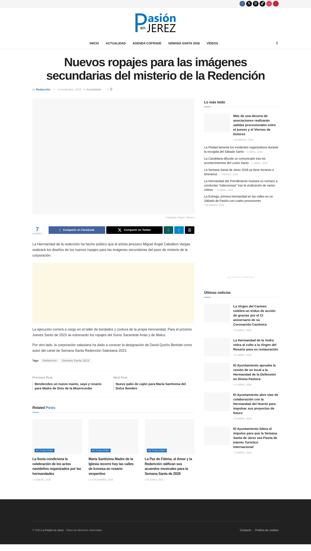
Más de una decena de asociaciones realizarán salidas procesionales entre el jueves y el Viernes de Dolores (254, 125)
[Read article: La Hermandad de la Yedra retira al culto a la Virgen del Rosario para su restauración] (217, 347)
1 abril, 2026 (259, 163)
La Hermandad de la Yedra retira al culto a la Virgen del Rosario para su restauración (255, 344)
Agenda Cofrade (147, 43)
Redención (50, 361)
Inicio (94, 43)
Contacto (245, 536)
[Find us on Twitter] (249, 3)
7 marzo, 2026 (228, 174)
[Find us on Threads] (256, 3)
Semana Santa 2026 (184, 43)
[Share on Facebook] (77, 230)
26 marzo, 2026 (243, 139)
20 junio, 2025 (154, 486)
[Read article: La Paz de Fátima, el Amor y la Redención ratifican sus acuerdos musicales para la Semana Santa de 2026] (169, 443)
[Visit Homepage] (155, 22)
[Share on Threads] (189, 230)
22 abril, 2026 (242, 355)
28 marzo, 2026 (214, 205)
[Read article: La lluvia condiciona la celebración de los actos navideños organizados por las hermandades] (57, 443)
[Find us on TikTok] (262, 3)
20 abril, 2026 (242, 418)
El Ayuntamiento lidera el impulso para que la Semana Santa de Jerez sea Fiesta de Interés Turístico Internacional (255, 438)
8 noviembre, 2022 (69, 89)
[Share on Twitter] (134, 230)
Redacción (43, 89)
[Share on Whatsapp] (168, 230)
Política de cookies (267, 536)
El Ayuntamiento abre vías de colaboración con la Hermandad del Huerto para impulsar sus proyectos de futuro (255, 404)
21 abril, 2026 (242, 384)
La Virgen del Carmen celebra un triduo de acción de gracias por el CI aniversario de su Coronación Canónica (254, 315)
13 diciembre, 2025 (101, 486)
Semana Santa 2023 (75, 361)
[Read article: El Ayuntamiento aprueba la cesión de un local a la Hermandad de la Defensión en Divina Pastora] (217, 372)
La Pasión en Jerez (52, 536)
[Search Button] (277, 43)
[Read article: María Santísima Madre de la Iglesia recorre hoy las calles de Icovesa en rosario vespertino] (113, 443)
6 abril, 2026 (254, 152)
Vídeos (212, 43)
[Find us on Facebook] (242, 3)
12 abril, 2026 (224, 190)
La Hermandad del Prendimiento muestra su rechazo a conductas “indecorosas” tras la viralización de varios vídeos (241, 185)
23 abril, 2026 (242, 330)
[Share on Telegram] (179, 230)
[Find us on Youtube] (276, 3)
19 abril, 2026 (242, 452)
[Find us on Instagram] (269, 3)
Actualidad (116, 43)
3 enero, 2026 (41, 486)
